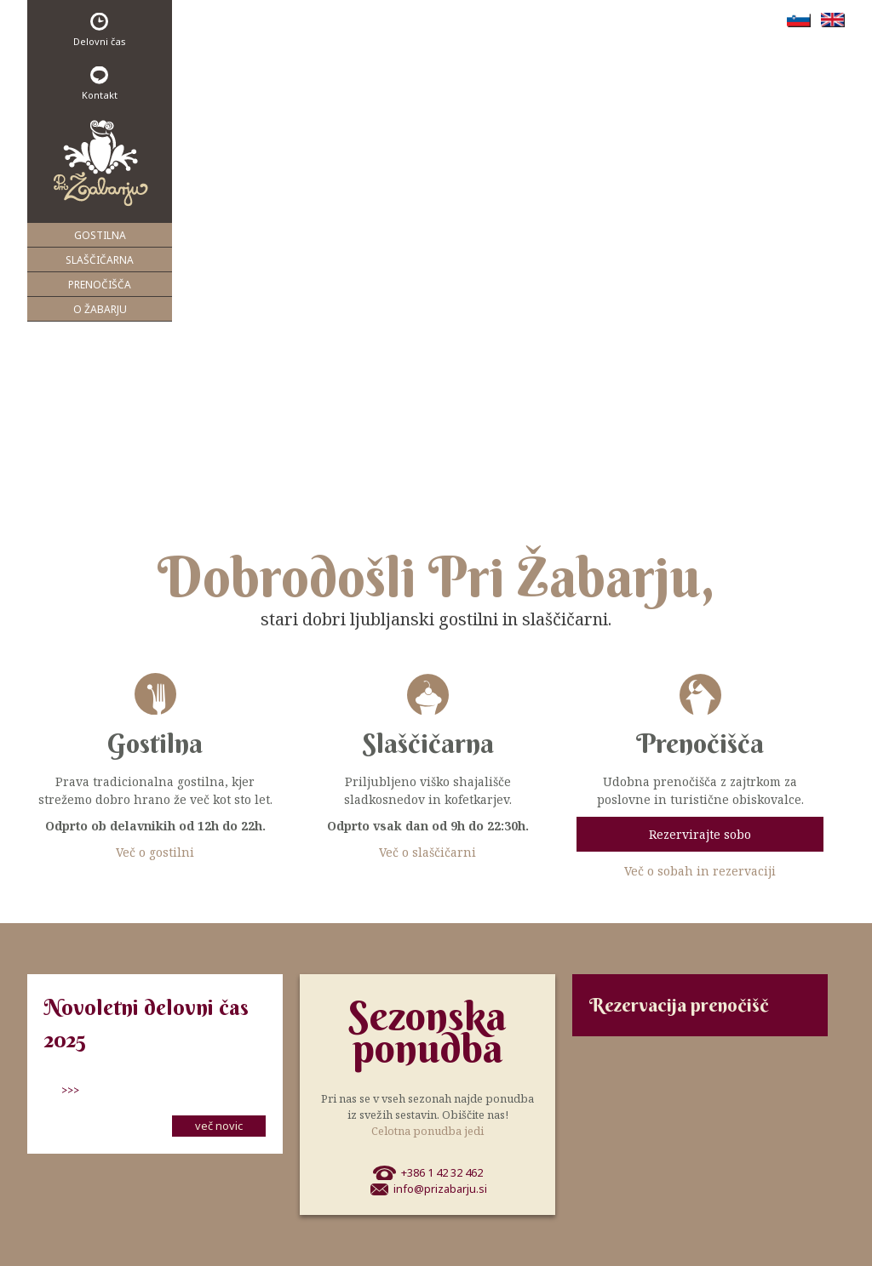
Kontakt (100, 83)
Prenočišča (99, 284)
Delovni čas (99, 30)
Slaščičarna (100, 260)
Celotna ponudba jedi (427, 1130)
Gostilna (100, 235)
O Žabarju (100, 309)
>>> (70, 1090)
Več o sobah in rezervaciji (700, 871)
